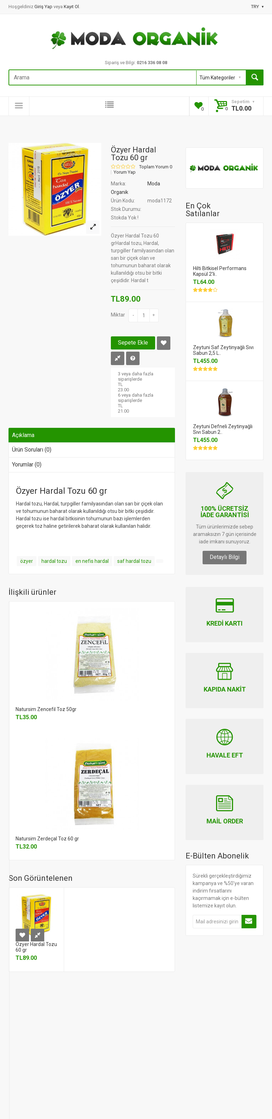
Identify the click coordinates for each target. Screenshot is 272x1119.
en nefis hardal (92, 561)
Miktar (118, 315)
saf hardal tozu (134, 561)
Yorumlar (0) (26, 464)
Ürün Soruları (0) (31, 449)
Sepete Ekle (133, 342)
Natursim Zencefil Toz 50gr (46, 709)
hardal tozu (54, 561)
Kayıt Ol (71, 6)
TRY (257, 6)
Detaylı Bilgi (224, 557)
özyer (26, 561)
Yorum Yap (125, 172)
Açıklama (23, 435)
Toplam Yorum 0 (155, 167)
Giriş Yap (43, 6)
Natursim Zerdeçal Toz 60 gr (47, 838)
